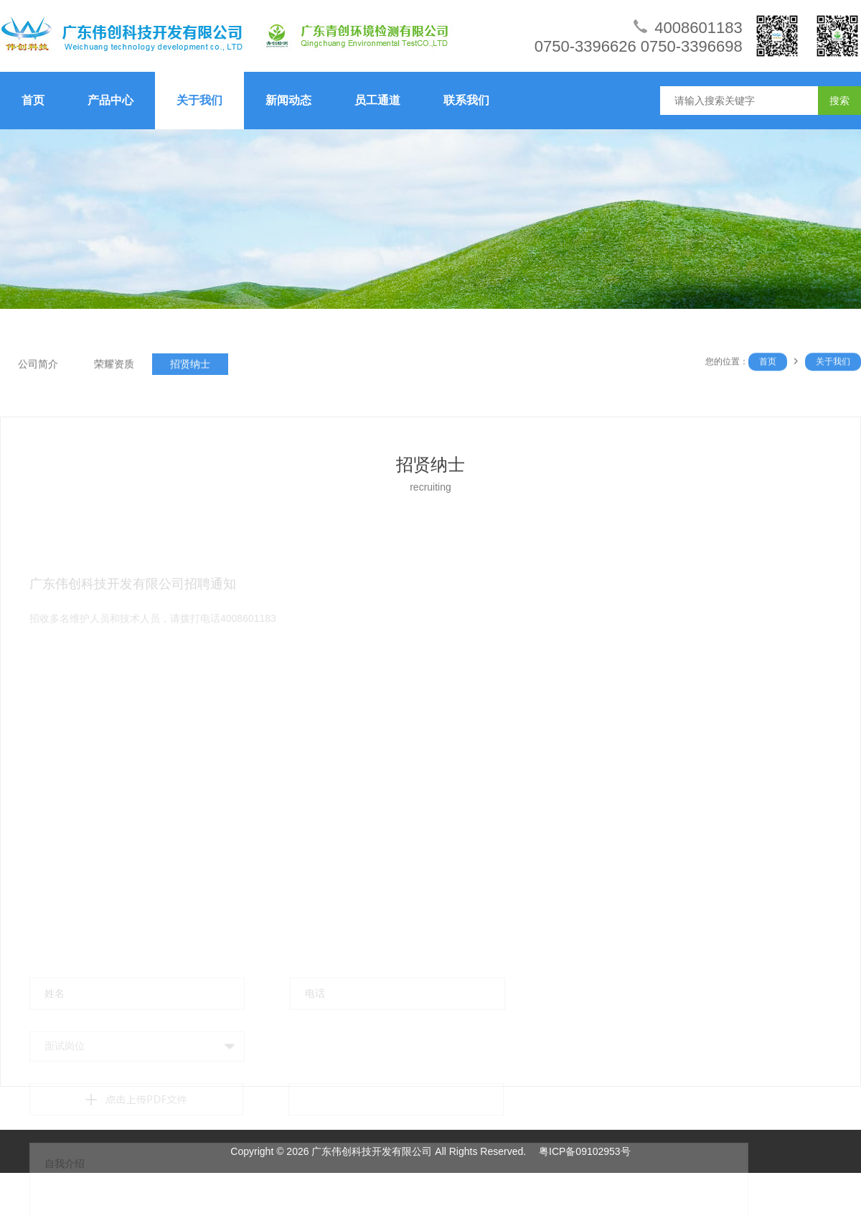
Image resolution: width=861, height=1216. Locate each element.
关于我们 (199, 100)
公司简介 (38, 365)
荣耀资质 (114, 365)
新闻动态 (288, 100)
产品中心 (110, 100)
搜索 (839, 100)
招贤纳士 (190, 365)
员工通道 (377, 100)
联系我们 (466, 100)
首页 (33, 100)
